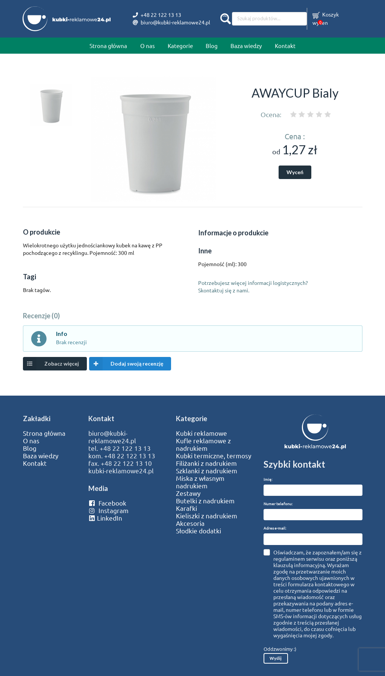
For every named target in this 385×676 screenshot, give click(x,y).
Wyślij (276, 658)
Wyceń (294, 172)
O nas (147, 45)
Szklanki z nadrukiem (206, 470)
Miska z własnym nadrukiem (200, 481)
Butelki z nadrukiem (205, 500)
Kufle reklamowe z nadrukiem (203, 444)
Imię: (268, 479)
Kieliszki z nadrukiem (206, 515)
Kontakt (285, 45)
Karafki (186, 508)
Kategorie (180, 45)
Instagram (108, 510)
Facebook (107, 503)
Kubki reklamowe (201, 433)
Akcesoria (190, 523)
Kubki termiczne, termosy (213, 455)
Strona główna (108, 45)
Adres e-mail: (275, 528)
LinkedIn (105, 518)
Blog (212, 45)
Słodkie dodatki (198, 530)
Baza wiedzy (246, 45)
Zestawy (188, 493)
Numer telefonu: (278, 503)
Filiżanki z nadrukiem (206, 463)
